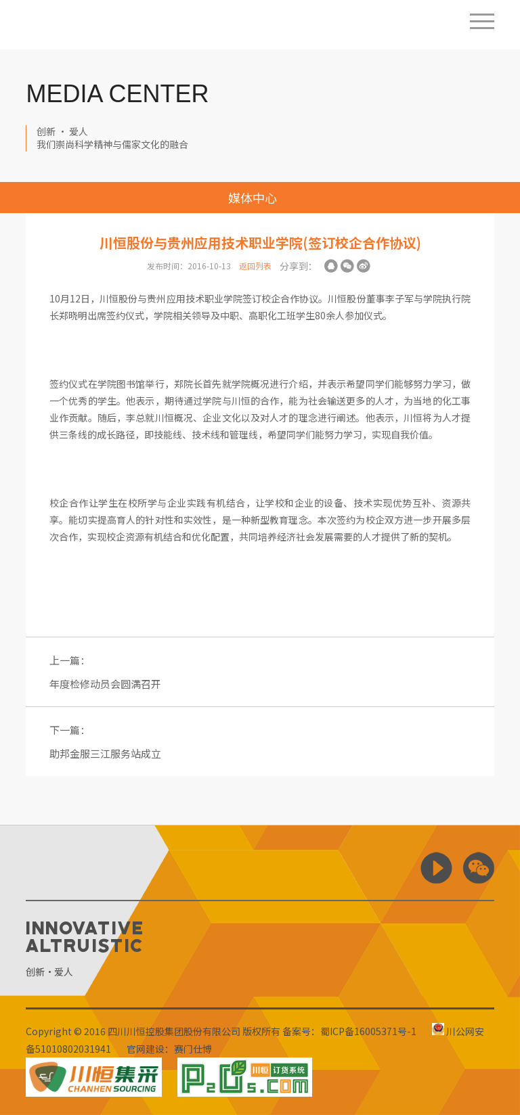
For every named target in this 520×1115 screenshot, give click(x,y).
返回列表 (255, 265)
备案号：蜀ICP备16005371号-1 (349, 1031)
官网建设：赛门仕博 (169, 1048)
